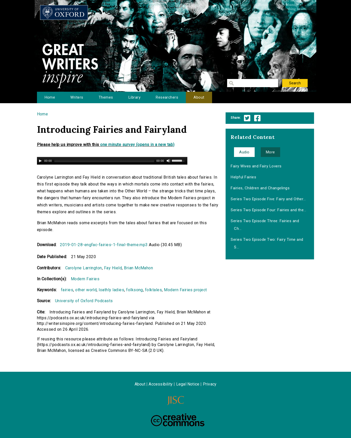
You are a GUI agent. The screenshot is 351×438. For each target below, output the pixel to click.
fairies (67, 289)
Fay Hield (113, 268)
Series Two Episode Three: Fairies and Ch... (265, 225)
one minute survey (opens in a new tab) (137, 144)
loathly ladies (111, 289)
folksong (134, 289)
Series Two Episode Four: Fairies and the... (268, 210)
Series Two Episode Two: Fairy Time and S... (267, 243)
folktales (153, 289)
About (198, 97)
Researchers (167, 97)
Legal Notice (187, 384)
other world (86, 289)
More (270, 152)
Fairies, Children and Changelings (260, 188)
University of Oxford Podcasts (84, 300)
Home (50, 97)
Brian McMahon (138, 268)
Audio (244, 152)
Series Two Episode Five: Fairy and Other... (268, 199)
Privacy (209, 384)
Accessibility (161, 384)
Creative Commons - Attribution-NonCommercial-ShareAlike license (177, 420)
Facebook (257, 118)
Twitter (247, 118)
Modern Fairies (85, 278)
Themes (106, 97)
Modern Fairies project (185, 289)
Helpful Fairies (243, 177)
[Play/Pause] (40, 161)
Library (134, 97)
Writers (76, 97)
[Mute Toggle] (168, 161)
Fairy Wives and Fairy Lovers (256, 166)
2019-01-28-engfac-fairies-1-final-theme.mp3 (104, 244)
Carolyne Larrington (83, 268)
